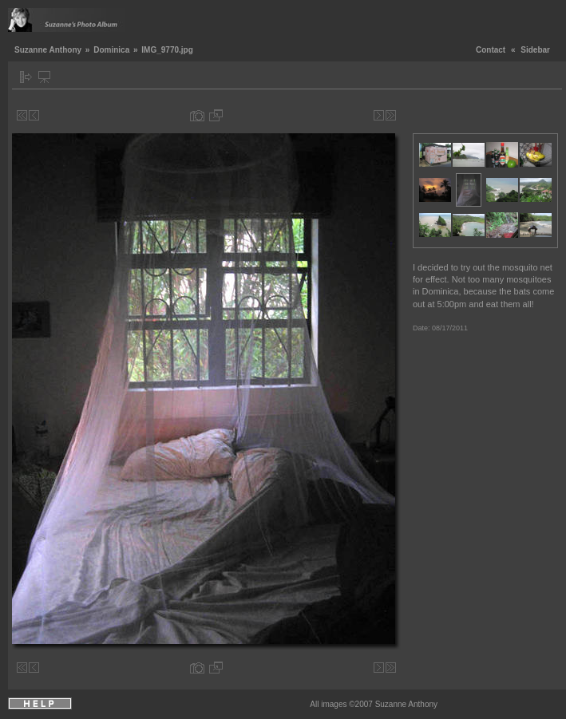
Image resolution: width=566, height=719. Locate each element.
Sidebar (535, 49)
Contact (490, 49)
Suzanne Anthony (47, 49)
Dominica (111, 49)
